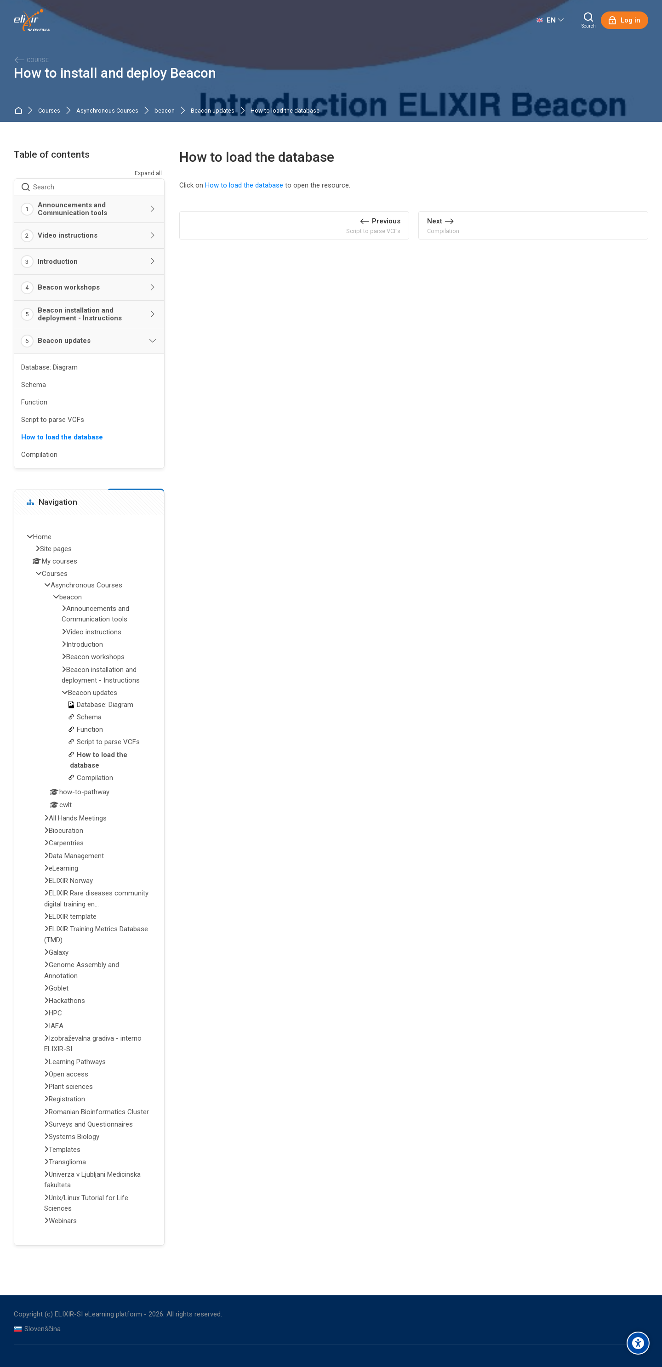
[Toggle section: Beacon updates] (153, 341)
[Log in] (624, 20)
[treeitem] (89, 880)
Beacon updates (212, 111)
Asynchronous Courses (107, 111)
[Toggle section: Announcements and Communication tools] (153, 209)
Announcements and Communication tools (72, 209)
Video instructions (67, 235)
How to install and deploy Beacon (115, 73)
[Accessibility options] (638, 1343)
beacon (164, 111)
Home (20, 111)
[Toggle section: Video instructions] (153, 236)
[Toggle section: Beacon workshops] (153, 288)
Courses (49, 111)
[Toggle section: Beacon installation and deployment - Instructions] (153, 314)
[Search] (589, 20)
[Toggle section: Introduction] (153, 261)
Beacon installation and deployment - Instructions (80, 314)
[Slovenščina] (37, 1329)
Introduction (58, 261)
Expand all (148, 173)
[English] (550, 20)
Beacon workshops (69, 287)
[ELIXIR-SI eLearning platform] (32, 20)
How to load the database (285, 111)
